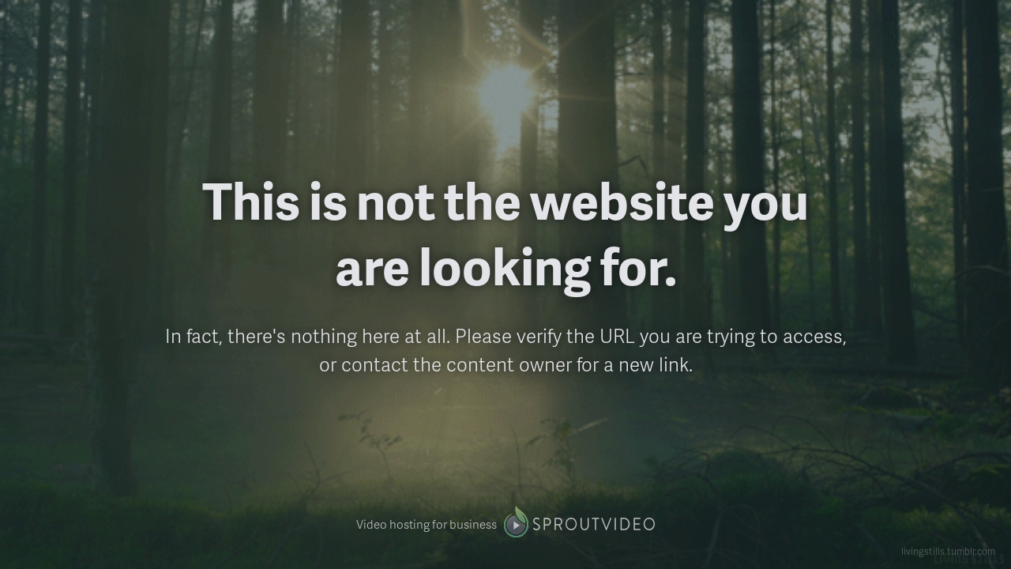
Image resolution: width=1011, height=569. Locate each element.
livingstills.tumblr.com (948, 551)
